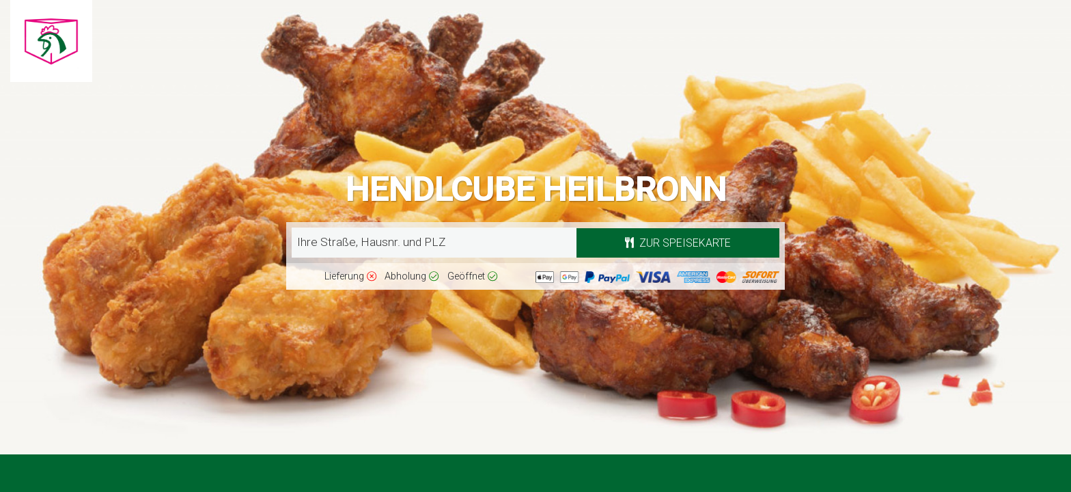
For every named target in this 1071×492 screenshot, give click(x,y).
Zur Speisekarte (678, 242)
